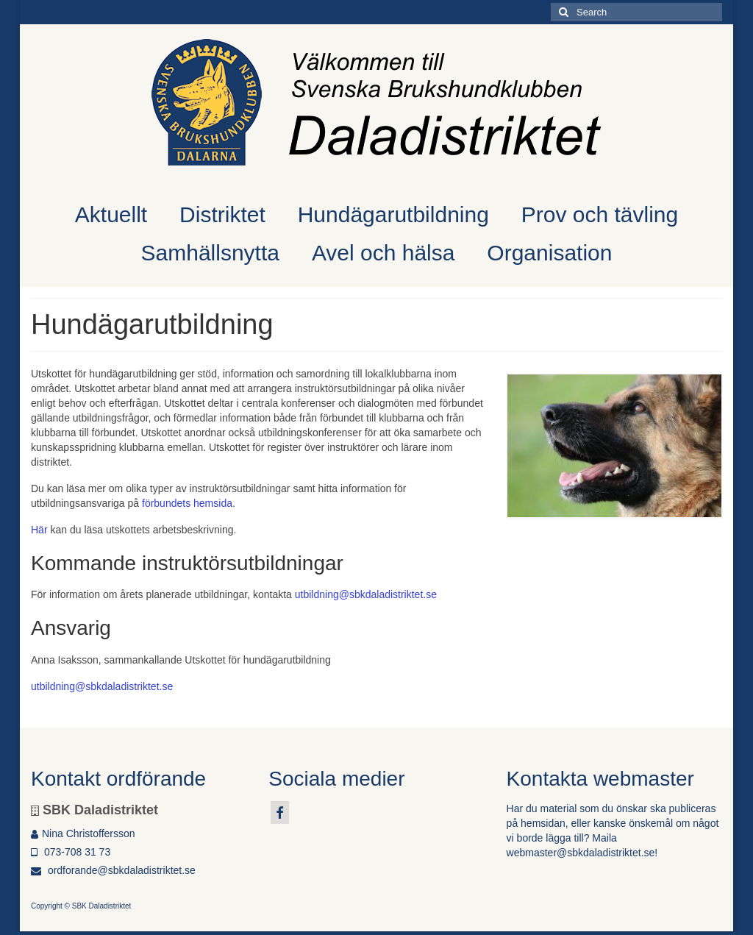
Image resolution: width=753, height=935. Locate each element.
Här (39, 530)
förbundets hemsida (187, 503)
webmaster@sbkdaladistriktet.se (581, 852)
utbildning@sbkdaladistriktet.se (366, 594)
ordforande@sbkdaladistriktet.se (113, 870)
